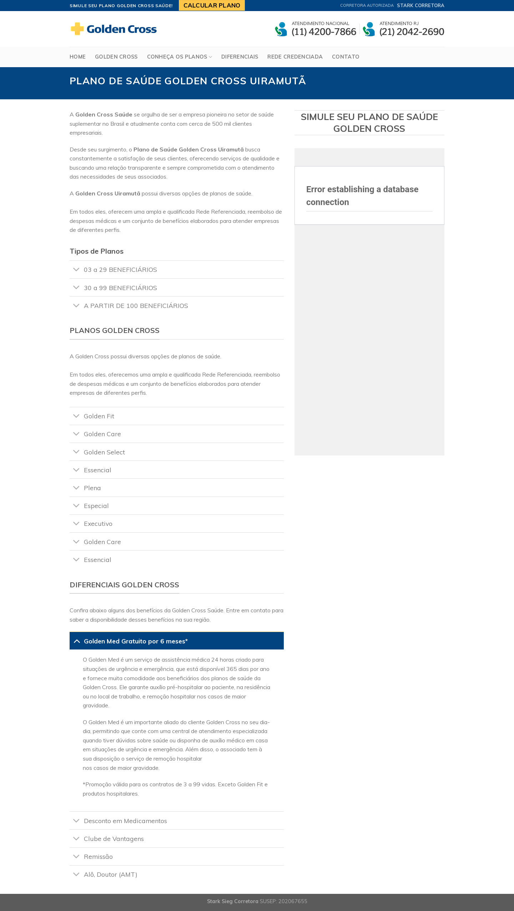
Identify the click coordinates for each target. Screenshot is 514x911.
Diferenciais (239, 57)
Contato (345, 57)
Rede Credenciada (295, 57)
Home (78, 57)
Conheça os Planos (179, 57)
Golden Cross (116, 57)
